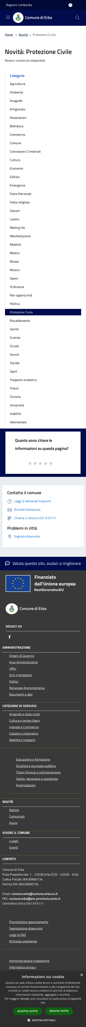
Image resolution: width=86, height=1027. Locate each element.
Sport (13, 371)
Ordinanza (17, 286)
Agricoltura (17, 83)
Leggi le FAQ (17, 934)
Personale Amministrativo (27, 687)
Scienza (15, 337)
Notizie (14, 810)
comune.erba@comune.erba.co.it (34, 893)
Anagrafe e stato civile (24, 714)
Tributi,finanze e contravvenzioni (38, 772)
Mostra (14, 253)
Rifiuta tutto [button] (59, 1011)
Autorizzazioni (26, 785)
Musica (14, 269)
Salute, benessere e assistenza (37, 778)
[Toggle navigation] (8, 17)
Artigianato (17, 109)
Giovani (15, 210)
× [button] (81, 975)
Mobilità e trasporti (22, 739)
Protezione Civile (21, 312)
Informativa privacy (22, 967)
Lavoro (14, 219)
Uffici (12, 668)
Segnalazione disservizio (25, 928)
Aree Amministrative (23, 662)
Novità (23, 34)
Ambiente (16, 92)
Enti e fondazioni (20, 675)
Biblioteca (16, 126)
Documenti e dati (21, 694)
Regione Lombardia (19, 4)
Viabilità (15, 413)
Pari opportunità (21, 295)
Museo (14, 261)
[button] (43, 1020)
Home (9, 34)
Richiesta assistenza (23, 941)
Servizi (14, 354)
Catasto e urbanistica (23, 733)
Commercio (17, 134)
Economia (16, 168)
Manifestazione (20, 236)
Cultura (15, 159)
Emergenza (17, 185)
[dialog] (43, 999)
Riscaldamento (20, 320)
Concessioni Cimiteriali (25, 151)
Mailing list (17, 227)
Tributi (14, 388)
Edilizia (14, 176)
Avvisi (13, 822)
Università (17, 405)
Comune (15, 143)
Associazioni (18, 117)
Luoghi (13, 841)
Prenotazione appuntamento (28, 921)
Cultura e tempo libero (24, 720)
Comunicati (17, 816)
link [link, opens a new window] (43, 1002)
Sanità (14, 329)
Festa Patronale (20, 193)
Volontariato (18, 422)
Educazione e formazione (33, 759)
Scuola (14, 346)
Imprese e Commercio (24, 727)
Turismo (15, 396)
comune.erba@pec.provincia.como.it (34, 898)
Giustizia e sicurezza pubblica (36, 765)
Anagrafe (16, 100)
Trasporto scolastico (23, 379)
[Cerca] (77, 17)
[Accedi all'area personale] (70, 5)
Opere (14, 278)
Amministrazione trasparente (29, 960)
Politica (15, 303)
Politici (13, 681)
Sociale (14, 362)
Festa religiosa (20, 202)
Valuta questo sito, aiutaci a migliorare (43, 563)
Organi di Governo (21, 655)
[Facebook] (10, 637)
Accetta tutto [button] (27, 1011)
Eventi (13, 847)
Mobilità (15, 244)
